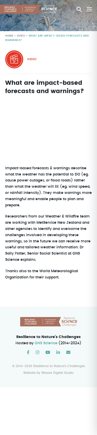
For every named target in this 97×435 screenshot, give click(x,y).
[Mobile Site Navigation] (89, 9)
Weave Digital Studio (57, 372)
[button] (79, 9)
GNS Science (46, 343)
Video (20, 36)
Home (9, 36)
